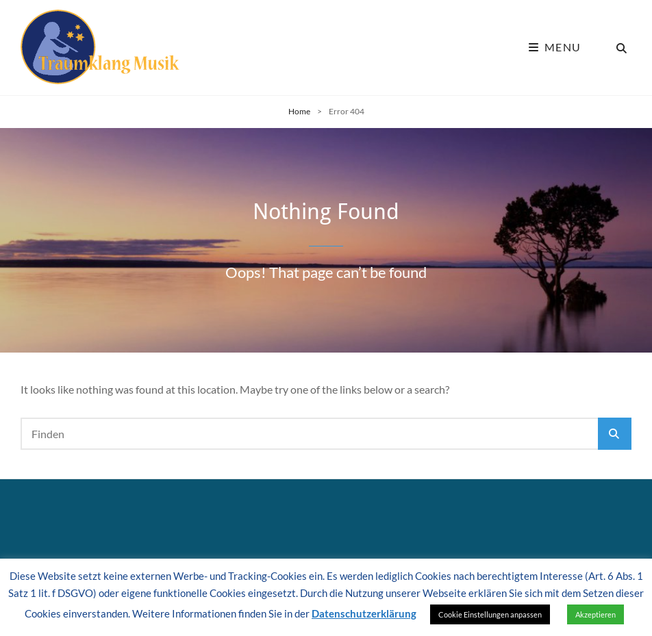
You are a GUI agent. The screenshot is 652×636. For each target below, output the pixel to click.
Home (299, 111)
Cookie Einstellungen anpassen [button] (490, 614)
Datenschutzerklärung (364, 613)
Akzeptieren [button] (595, 614)
